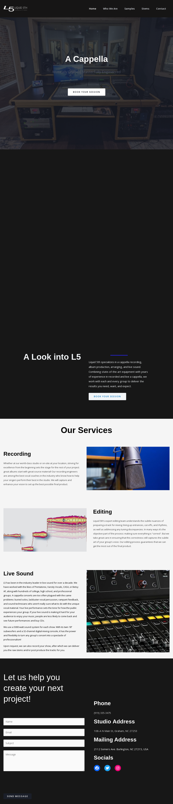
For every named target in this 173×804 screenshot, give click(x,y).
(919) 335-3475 (103, 713)
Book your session (108, 396)
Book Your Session (86, 92)
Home (102, 8)
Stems (148, 8)
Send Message (17, 797)
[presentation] (29, 783)
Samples (135, 8)
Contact (162, 8)
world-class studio (29, 463)
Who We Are (117, 8)
